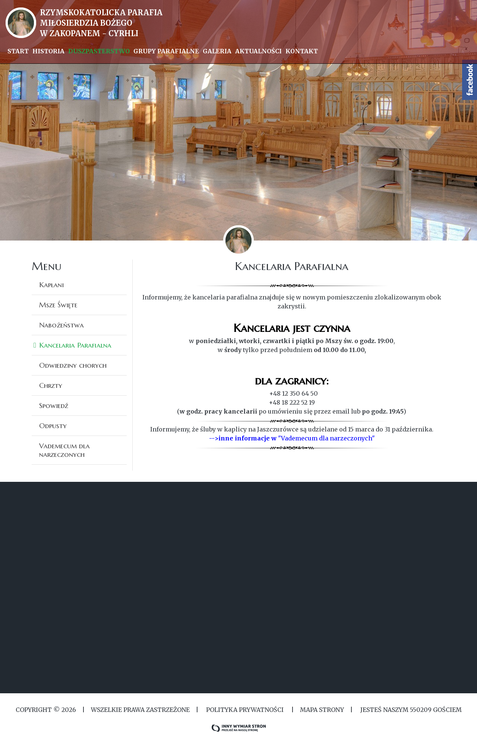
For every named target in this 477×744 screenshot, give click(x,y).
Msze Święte (58, 304)
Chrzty (50, 385)
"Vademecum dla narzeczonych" (326, 438)
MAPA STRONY (322, 709)
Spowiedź (53, 405)
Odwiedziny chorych (73, 365)
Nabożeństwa (61, 324)
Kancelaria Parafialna (75, 344)
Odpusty (53, 425)
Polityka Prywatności (245, 709)
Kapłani (51, 284)
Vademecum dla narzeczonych (64, 450)
